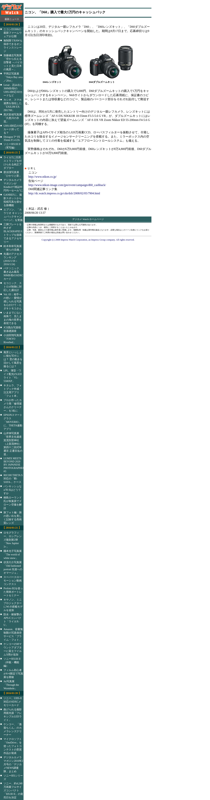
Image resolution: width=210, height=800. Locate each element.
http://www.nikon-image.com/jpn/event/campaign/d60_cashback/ (67, 185)
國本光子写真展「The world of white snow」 (13, 554)
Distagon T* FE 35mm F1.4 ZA (12, 138)
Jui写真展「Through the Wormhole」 (11, 685)
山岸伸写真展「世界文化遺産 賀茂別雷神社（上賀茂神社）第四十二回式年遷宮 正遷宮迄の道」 (13, 444)
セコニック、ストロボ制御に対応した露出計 (13, 287)
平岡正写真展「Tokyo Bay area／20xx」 (13, 77)
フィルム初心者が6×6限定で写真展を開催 (13, 674)
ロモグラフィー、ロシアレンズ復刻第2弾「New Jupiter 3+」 (13, 539)
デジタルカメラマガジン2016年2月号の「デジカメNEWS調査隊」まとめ (13, 764)
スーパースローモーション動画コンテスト (13, 581)
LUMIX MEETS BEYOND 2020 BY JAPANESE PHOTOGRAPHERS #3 (16, 465)
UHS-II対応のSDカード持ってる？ (13, 129)
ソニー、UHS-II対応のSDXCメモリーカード (13, 702)
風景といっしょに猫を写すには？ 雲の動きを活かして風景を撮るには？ (13, 359)
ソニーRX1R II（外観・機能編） (12, 662)
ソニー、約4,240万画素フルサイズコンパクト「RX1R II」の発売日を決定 (13, 790)
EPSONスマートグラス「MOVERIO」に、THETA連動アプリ (13, 421)
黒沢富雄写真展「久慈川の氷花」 (13, 118)
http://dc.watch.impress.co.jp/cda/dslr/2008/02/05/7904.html (64, 193)
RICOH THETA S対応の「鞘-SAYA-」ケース (13, 478)
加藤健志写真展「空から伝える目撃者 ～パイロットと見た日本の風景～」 (13, 62)
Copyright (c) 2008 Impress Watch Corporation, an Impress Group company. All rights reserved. (88, 239)
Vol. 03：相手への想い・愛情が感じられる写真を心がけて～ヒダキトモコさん (13, 301)
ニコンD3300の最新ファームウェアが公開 (13, 33)
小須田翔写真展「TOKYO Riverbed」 (13, 339)
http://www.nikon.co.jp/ (42, 176)
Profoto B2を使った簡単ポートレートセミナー (13, 592)
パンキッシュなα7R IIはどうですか (13, 490)
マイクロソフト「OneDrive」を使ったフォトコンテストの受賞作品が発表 (13, 746)
